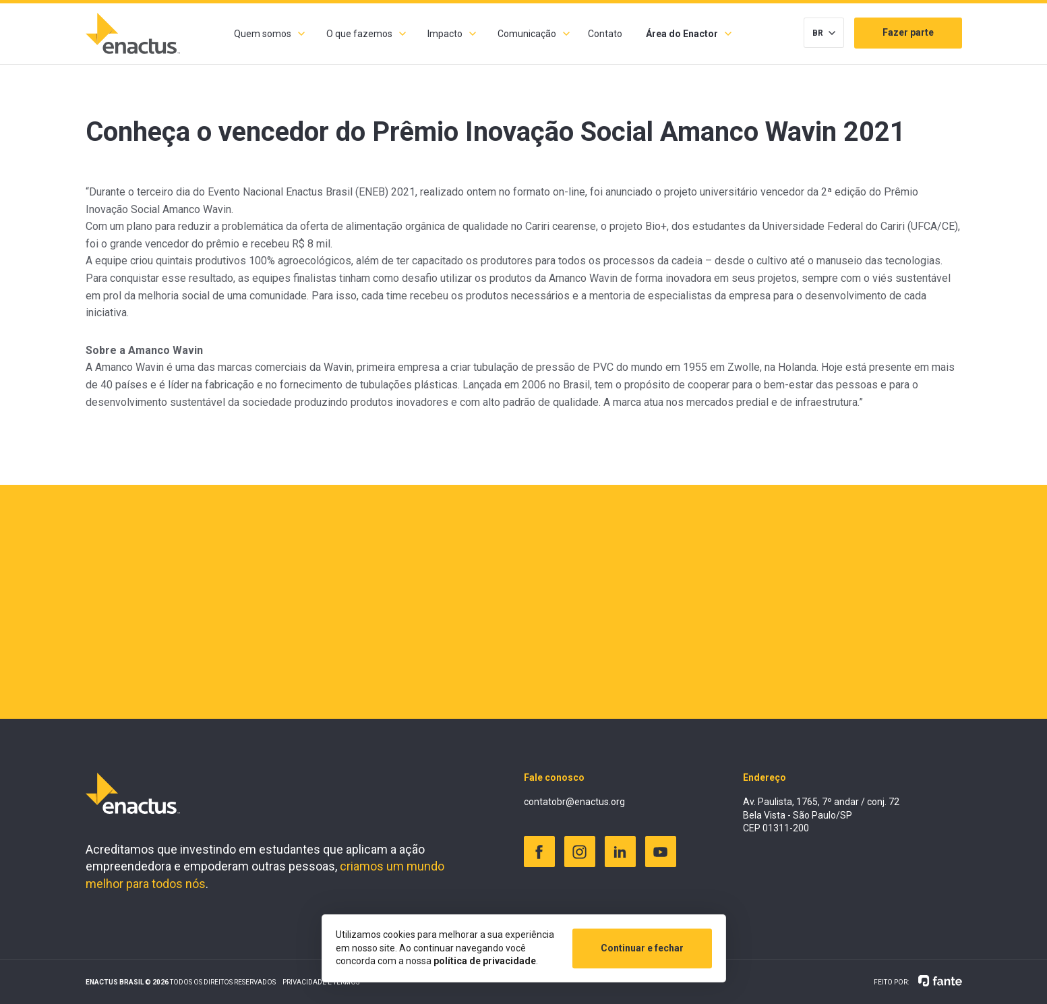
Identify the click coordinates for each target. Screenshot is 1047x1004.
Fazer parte (908, 32)
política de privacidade (484, 960)
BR (817, 33)
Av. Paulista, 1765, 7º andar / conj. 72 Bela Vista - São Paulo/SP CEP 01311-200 (821, 814)
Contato (605, 33)
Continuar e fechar (642, 948)
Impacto (444, 33)
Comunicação (527, 33)
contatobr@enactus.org (574, 801)
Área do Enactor (682, 33)
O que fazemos (359, 33)
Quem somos (262, 33)
